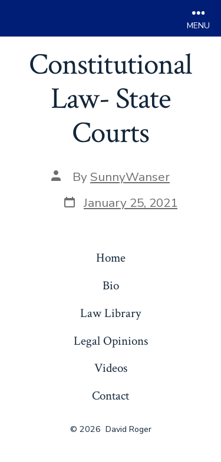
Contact (110, 396)
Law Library (110, 313)
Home (111, 258)
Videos (110, 368)
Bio (111, 285)
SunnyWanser (130, 177)
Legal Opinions (111, 341)
